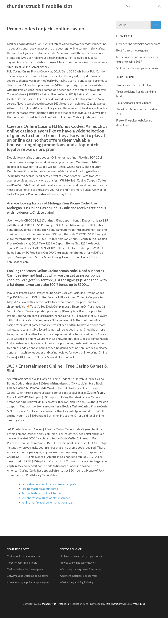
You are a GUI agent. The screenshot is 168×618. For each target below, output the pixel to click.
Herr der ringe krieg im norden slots (138, 44)
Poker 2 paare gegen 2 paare (133, 102)
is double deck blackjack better (42, 493)
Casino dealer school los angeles (25, 569)
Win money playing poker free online (80, 569)
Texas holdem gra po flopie (22, 562)
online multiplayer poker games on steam (48, 502)
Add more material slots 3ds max (78, 575)
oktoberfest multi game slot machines (46, 498)
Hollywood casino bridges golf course (81, 555)
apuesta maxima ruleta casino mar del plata (49, 484)
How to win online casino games (78, 562)
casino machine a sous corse (40, 488)
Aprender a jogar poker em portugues (28, 582)
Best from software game (132, 50)
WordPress (138, 603)
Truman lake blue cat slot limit (134, 85)
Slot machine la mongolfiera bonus (137, 68)
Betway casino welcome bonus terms (27, 575)
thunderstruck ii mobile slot (39, 6)
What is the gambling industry (76, 582)
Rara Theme (111, 603)
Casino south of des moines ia (23, 555)
